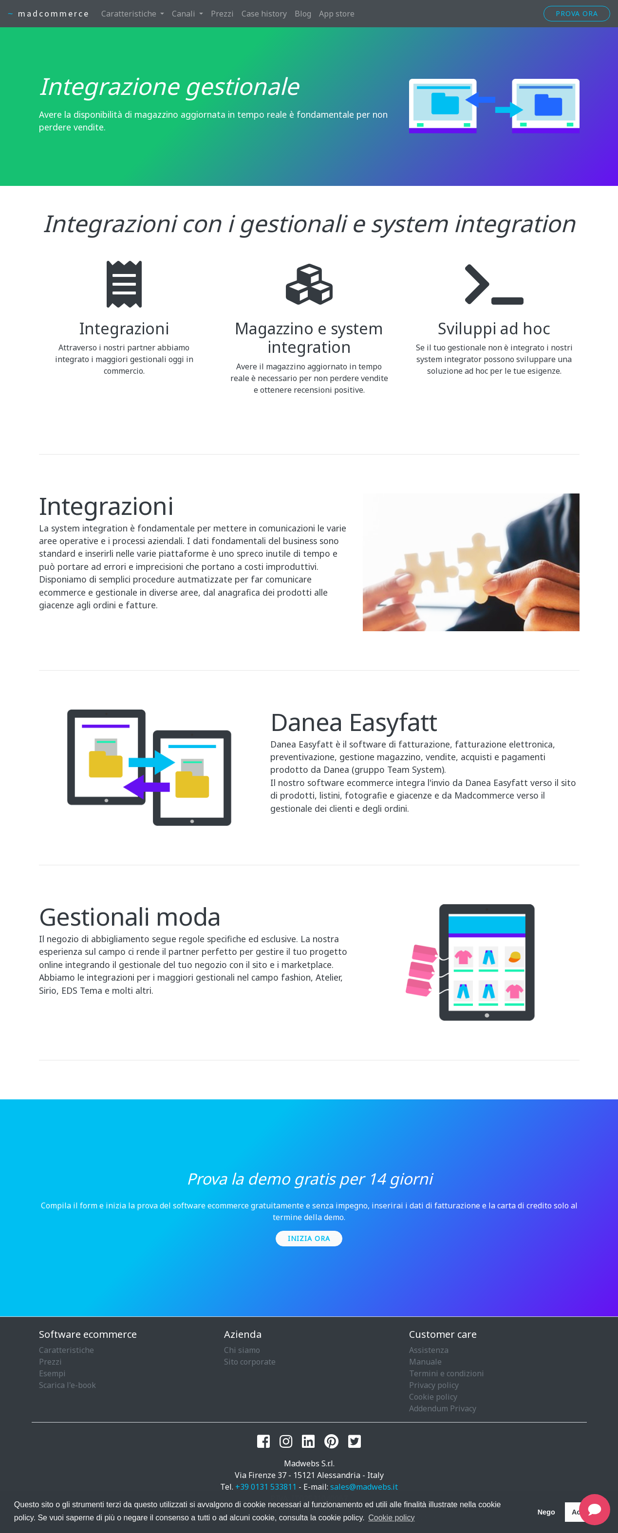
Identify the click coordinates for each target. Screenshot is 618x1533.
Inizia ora (309, 1238)
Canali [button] (184, 13)
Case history (264, 13)
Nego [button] (546, 1512)
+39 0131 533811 (266, 1486)
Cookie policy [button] (391, 1518)
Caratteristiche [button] (129, 13)
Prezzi (222, 13)
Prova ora (577, 13)
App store (337, 13)
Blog (303, 13)
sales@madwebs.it (364, 1486)
